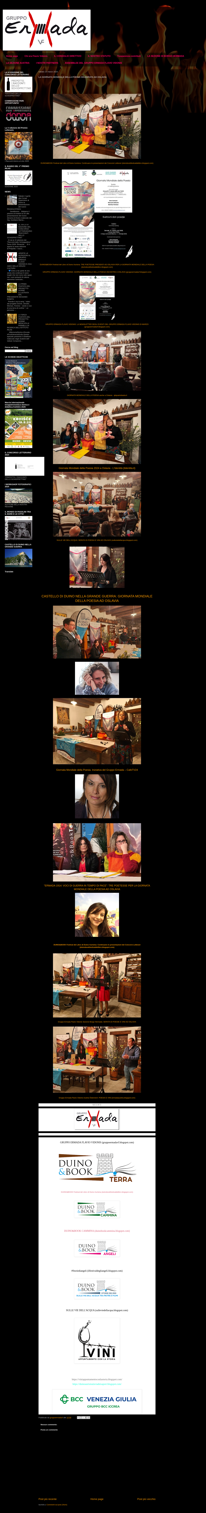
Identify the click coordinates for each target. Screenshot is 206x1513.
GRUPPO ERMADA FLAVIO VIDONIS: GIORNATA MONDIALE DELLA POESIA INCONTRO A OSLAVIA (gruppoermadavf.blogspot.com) (97, 272)
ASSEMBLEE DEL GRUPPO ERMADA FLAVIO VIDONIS (93, 63)
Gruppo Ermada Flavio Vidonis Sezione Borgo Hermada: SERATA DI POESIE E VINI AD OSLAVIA (97, 1022)
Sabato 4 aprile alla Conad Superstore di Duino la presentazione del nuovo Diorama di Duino (18, 202)
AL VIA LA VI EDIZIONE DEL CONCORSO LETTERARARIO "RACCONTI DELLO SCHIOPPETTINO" (19, 231)
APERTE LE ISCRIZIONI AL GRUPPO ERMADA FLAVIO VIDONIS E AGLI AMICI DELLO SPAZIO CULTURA (19, 260)
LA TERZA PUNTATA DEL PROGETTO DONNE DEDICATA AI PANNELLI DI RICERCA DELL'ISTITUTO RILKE (18, 322)
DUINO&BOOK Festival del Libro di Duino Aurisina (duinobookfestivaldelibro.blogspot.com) (97, 1192)
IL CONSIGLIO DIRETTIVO (67, 56)
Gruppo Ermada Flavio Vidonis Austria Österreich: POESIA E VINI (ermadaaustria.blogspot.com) (97, 1098)
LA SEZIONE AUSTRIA (17, 63)
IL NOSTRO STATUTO (99, 56)
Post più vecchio (146, 1499)
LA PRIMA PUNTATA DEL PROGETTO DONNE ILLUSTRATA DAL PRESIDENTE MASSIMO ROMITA (18, 291)
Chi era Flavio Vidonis (35, 56)
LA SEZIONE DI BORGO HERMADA (165, 56)
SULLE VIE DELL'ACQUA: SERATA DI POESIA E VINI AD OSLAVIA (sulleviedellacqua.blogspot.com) (97, 540)
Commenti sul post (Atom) (57, 1505)
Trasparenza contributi (129, 56)
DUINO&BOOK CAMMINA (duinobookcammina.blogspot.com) (97, 1231)
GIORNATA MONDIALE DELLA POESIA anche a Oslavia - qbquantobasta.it (97, 395)
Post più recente (48, 1499)
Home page (12, 56)
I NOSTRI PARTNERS (47, 63)
